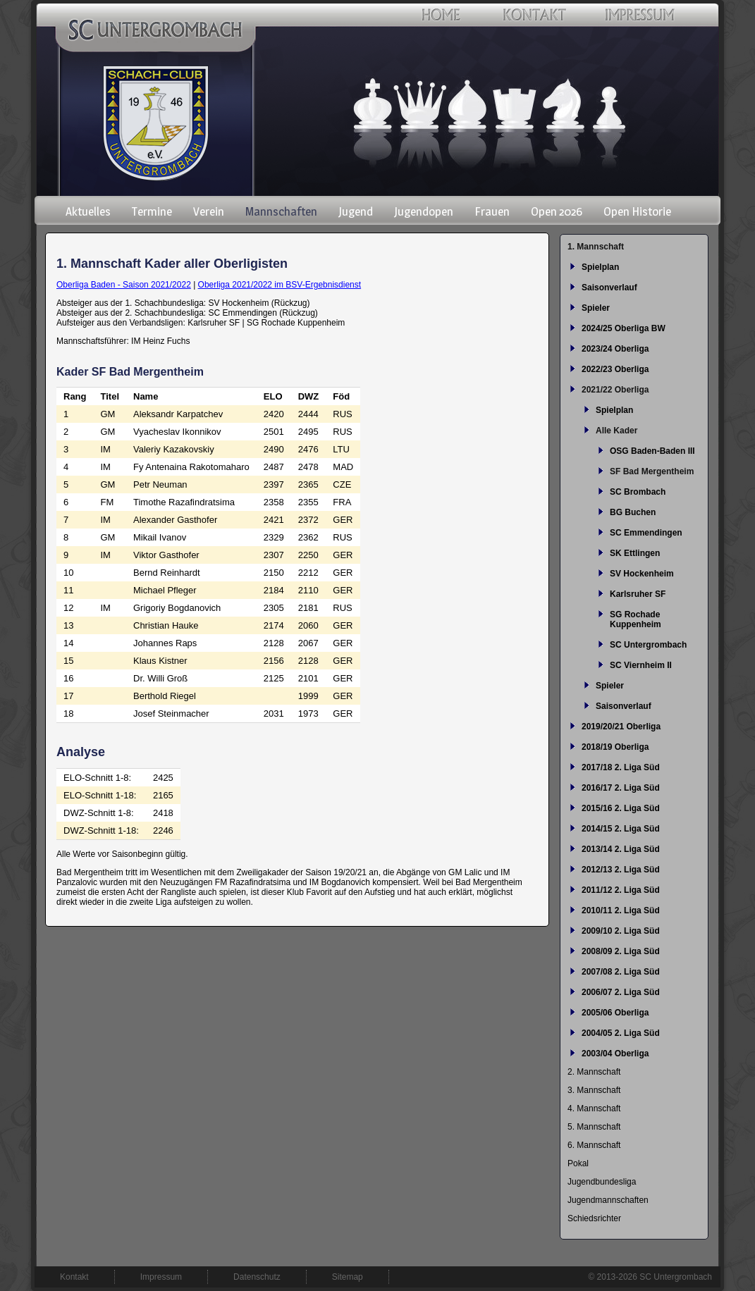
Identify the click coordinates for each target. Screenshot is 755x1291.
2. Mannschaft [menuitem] (593, 1072)
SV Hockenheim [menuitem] (642, 574)
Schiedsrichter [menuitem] (594, 1218)
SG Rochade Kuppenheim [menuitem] (635, 619)
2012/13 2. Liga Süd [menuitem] (621, 870)
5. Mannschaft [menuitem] (593, 1127)
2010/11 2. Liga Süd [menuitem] (621, 910)
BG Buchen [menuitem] (633, 512)
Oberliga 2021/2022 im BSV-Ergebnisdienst (279, 285)
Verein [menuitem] (208, 211)
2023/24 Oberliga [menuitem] (615, 349)
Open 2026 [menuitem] (556, 211)
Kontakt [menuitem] (74, 1277)
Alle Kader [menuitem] (616, 431)
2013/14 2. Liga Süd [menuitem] (621, 849)
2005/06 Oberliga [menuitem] (615, 1013)
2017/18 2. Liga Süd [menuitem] (621, 767)
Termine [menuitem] (152, 211)
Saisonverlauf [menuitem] (609, 287)
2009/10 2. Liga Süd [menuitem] (621, 931)
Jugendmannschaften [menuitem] (608, 1200)
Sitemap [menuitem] (347, 1277)
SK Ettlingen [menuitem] (635, 553)
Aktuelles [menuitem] (88, 211)
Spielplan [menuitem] (600, 267)
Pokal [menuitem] (578, 1163)
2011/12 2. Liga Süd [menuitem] (621, 890)
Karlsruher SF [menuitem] (637, 594)
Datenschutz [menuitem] (257, 1277)
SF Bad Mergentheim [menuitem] (652, 471)
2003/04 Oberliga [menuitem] (615, 1053)
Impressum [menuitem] (161, 1277)
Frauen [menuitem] (492, 211)
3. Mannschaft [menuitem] (593, 1090)
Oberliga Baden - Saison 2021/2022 (123, 285)
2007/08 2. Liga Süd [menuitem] (621, 972)
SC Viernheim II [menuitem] (641, 665)
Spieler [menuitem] (596, 308)
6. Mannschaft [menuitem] (593, 1145)
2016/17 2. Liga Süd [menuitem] (621, 788)
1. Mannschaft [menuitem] (595, 247)
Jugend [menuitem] (355, 211)
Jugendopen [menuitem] (423, 211)
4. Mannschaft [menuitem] (593, 1108)
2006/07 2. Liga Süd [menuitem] (621, 992)
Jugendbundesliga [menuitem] (601, 1182)
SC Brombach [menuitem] (637, 492)
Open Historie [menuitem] (637, 211)
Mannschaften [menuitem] (281, 211)
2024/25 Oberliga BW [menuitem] (623, 328)
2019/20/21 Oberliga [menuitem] (621, 726)
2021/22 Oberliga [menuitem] (615, 390)
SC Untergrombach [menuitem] (648, 645)
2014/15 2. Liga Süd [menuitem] (621, 829)
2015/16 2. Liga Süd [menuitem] (621, 808)
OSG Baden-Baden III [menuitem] (652, 451)
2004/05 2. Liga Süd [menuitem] (621, 1033)
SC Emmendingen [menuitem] (646, 533)
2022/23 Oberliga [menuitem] (615, 369)
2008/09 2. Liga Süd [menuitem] (621, 951)
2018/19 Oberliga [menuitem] (615, 747)
